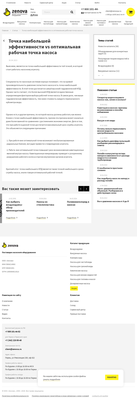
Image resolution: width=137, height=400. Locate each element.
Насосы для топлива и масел (101, 22)
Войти (97, 3)
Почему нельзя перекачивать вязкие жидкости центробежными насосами (111, 131)
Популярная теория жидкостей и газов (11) (113, 59)
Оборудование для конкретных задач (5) (113, 52)
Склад (72, 305)
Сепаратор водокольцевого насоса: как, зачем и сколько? (111, 98)
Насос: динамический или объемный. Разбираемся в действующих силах (110, 191)
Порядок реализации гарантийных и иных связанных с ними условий (60, 396)
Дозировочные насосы (115, 22)
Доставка (74, 301)
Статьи (77, 3)
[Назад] (81, 188)
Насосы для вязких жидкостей (88, 22)
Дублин (34, 15)
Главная (5, 30)
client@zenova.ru (13, 349)
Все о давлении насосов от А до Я (113, 201)
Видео (4, 314)
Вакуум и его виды (106, 121)
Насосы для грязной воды (61, 22)
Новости (27, 3)
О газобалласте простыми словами (109, 169)
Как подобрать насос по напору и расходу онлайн (113, 179)
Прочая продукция (128, 22)
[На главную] (10, 245)
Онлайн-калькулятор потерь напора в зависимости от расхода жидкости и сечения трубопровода (113, 156)
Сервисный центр (46, 3)
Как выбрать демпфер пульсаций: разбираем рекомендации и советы (113, 143)
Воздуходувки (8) (106, 66)
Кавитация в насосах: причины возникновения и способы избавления (112, 110)
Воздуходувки (8, 22)
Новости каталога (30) (108, 46)
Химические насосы (75, 22)
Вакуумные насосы (21, 22)
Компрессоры (35, 22)
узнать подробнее (51, 379)
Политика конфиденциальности (15, 396)
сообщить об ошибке (100, 396)
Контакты (122, 3)
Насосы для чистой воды (48, 22)
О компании (11, 3)
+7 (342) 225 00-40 (13, 340)
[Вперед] (86, 188)
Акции (64, 3)
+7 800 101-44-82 (90, 11)
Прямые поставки (78, 314)
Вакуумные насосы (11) (108, 71)
